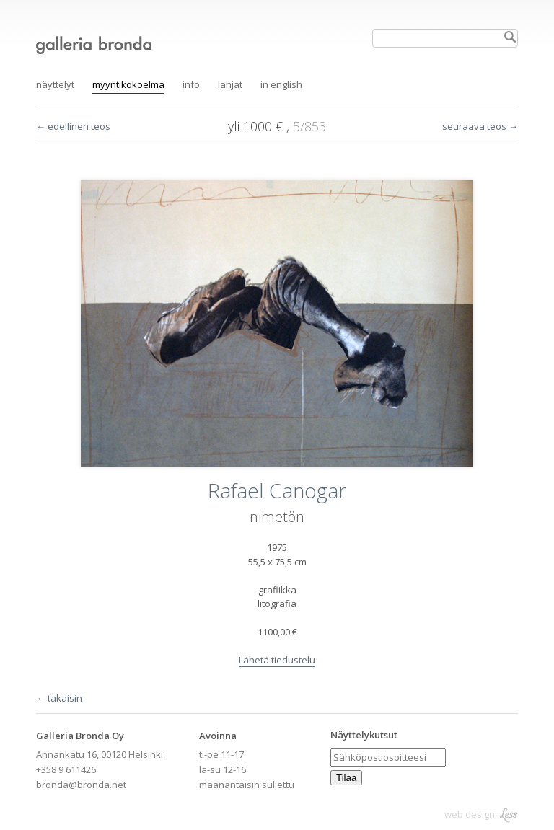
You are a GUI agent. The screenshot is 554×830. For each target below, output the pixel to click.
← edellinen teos (73, 126)
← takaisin (59, 698)
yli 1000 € (257, 126)
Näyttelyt (55, 84)
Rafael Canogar (277, 490)
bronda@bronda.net (81, 784)
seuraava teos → (480, 126)
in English (281, 84)
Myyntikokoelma (128, 84)
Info (191, 84)
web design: (481, 814)
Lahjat (230, 84)
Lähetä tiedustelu (277, 659)
